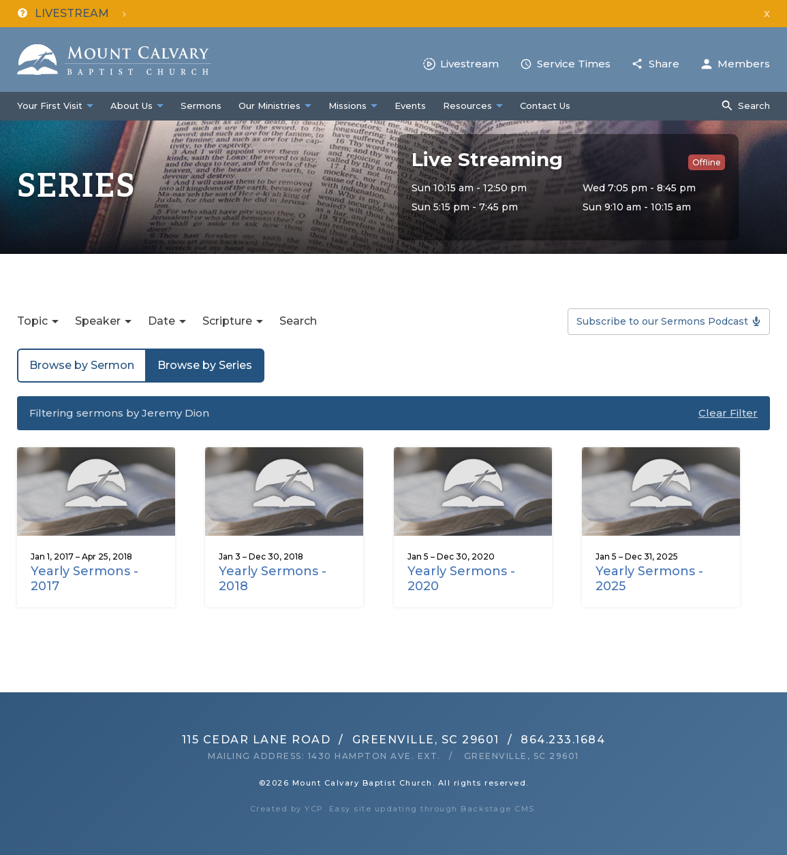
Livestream (469, 63)
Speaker (98, 320)
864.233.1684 (563, 739)
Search (754, 105)
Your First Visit (49, 105)
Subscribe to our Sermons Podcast (662, 321)
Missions (347, 105)
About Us (131, 105)
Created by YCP (287, 808)
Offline (706, 162)
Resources (467, 105)
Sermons (201, 105)
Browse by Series (204, 365)
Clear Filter (728, 412)
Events (410, 105)
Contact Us (545, 105)
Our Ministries (269, 105)
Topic (32, 320)
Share (664, 63)
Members (743, 63)
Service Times (574, 63)
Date (161, 320)
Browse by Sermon (81, 365)
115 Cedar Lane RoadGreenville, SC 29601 (340, 739)
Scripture (227, 320)
